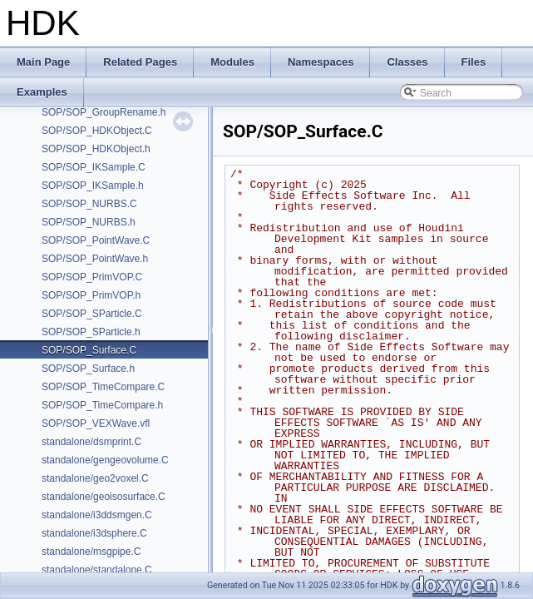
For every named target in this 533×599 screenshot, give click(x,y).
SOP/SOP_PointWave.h (95, 259)
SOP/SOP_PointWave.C (96, 240)
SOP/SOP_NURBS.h (89, 222)
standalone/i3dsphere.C (94, 533)
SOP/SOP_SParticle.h (91, 332)
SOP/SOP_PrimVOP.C (92, 277)
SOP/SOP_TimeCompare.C (103, 387)
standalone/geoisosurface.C (103, 496)
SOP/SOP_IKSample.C (94, 167)
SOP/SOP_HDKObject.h (96, 149)
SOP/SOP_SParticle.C (92, 313)
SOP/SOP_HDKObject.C (97, 130)
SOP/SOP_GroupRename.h (103, 112)
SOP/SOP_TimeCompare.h (102, 405)
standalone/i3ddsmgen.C (97, 515)
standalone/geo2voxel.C (95, 478)
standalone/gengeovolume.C (105, 460)
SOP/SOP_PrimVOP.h (91, 295)
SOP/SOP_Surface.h (88, 368)
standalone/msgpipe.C (91, 551)
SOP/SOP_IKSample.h (93, 185)
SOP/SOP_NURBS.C (89, 204)
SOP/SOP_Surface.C (89, 350)
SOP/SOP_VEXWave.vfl (96, 423)
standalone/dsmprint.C (91, 442)
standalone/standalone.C (97, 570)
